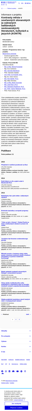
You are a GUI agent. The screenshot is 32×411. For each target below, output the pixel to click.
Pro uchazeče (5, 336)
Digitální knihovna (20, 359)
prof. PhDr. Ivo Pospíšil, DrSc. (13, 74)
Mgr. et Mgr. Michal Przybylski (13, 67)
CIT (6, 364)
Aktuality (4, 331)
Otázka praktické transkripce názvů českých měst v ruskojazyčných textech (15, 300)
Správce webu (5, 383)
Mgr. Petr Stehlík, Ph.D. (11, 78)
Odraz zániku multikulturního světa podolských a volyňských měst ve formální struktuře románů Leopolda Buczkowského (15, 284)
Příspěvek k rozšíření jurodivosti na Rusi (14, 165)
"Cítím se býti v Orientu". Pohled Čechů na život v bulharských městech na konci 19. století (15, 224)
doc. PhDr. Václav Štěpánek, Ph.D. (14, 88)
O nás (3, 351)
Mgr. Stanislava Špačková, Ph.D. (14, 86)
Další (28, 314)
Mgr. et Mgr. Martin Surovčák (13, 82)
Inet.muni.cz (15, 364)
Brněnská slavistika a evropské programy (14, 210)
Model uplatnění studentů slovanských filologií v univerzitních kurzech (13, 272)
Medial (28, 359)
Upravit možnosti (19, 401)
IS (9, 364)
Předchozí (5, 314)
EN (22, 3)
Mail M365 (4, 359)
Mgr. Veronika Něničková (11, 70)
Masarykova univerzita (9, 53)
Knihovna (11, 359)
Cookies (12, 383)
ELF (2, 364)
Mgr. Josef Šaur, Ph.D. (11, 84)
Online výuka (23, 364)
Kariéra (3, 346)
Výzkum (3, 341)
